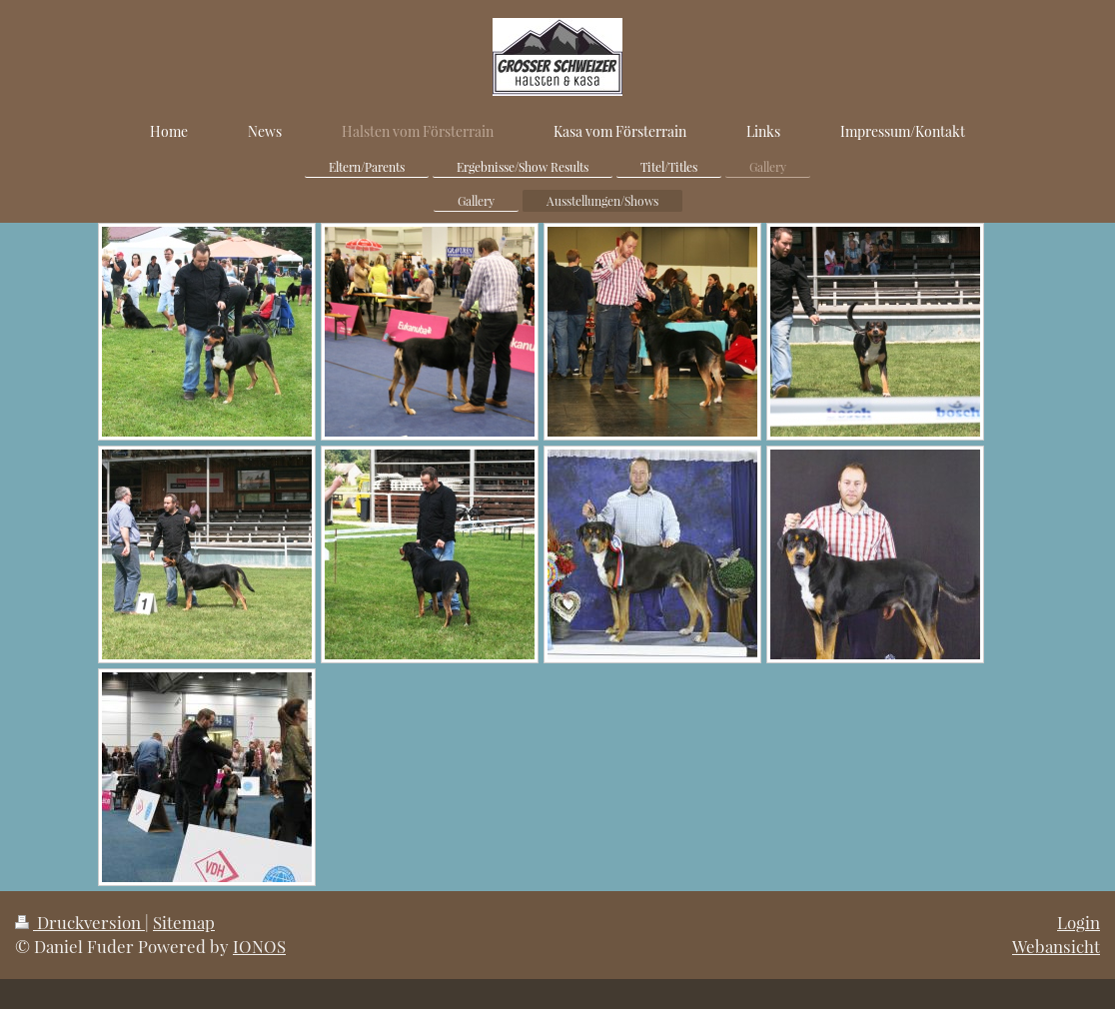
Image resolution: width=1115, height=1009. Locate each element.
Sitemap (184, 922)
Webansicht (1056, 946)
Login (1078, 922)
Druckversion (80, 922)
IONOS (259, 946)
